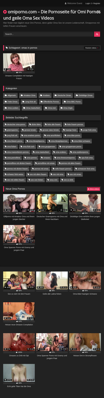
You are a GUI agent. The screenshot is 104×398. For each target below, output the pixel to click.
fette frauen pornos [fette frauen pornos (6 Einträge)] (75, 122)
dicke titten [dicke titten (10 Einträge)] (36, 122)
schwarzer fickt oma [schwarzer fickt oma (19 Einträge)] (86, 166)
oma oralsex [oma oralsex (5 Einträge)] (61, 150)
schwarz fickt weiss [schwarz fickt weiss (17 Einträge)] (15, 172)
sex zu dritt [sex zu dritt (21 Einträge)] (68, 177)
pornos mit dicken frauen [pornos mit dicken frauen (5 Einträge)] (17, 166)
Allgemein (11, 95)
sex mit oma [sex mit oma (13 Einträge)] (58, 172)
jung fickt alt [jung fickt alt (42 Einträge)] (12, 133)
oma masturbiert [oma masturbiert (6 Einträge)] (42, 150)
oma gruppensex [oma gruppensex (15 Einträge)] (48, 144)
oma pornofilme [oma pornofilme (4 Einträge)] (13, 155)
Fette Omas (12, 101)
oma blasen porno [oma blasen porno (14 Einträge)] (14, 139)
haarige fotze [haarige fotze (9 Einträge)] (71, 128)
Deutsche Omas (62, 95)
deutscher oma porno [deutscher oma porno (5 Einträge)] (16, 122)
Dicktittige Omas (84, 95)
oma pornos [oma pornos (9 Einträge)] (32, 155)
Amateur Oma (29, 95)
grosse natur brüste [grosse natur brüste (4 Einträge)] (51, 128)
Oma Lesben (91, 101)
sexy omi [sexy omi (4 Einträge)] (53, 177)
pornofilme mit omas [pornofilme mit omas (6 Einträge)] (46, 161)
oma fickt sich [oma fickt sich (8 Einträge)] (28, 144)
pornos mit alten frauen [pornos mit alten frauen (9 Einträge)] (70, 161)
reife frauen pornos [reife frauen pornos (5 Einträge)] (63, 166)
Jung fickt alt (30, 101)
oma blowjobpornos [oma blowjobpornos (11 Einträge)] (59, 139)
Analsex (45, 95)
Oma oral (33, 106)
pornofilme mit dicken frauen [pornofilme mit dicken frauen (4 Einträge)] (19, 161)
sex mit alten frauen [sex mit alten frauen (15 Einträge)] (38, 172)
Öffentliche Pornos (50, 101)
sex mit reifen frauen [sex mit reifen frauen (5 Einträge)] (15, 177)
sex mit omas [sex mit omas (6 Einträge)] (75, 172)
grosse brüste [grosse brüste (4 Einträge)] (30, 128)
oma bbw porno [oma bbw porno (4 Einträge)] (73, 133)
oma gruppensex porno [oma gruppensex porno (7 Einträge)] (71, 144)
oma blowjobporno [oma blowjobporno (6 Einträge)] (36, 139)
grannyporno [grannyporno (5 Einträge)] (12, 128)
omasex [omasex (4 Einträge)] (46, 155)
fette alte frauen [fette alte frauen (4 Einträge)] (54, 122)
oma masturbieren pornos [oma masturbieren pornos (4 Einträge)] (18, 150)
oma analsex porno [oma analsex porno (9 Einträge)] (32, 133)
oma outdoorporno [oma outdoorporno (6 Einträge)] (80, 150)
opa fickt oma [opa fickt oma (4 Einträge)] (87, 155)
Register (96, 3)
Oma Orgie (48, 106)
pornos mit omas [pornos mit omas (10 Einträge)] (41, 166)
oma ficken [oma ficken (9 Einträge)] (11, 144)
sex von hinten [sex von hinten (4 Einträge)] (37, 177)
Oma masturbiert (14, 106)
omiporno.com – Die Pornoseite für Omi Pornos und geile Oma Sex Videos (51, 15)
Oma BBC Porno (72, 101)
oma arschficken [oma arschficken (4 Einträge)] (53, 133)
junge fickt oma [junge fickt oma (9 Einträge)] (89, 128)
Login (87, 3)
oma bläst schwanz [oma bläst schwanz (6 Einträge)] (82, 139)
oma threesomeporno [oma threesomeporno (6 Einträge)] (66, 155)
